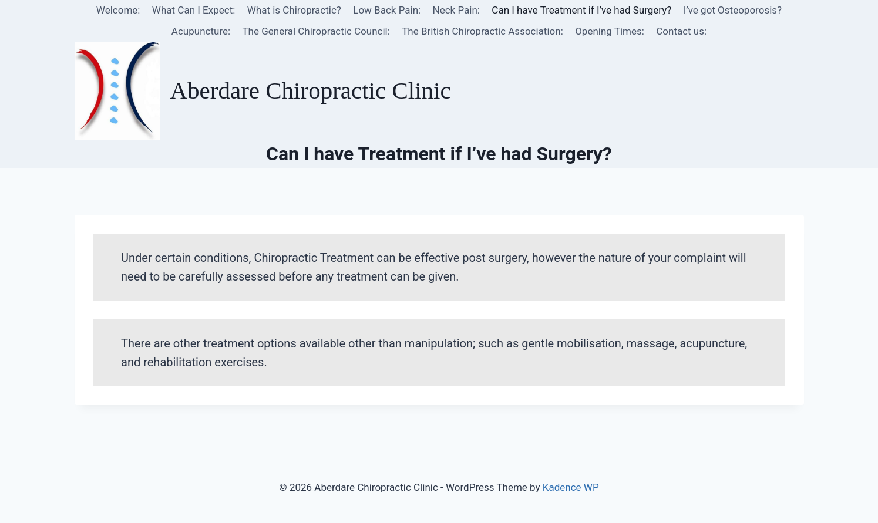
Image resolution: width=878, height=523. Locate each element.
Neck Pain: (456, 10)
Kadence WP (571, 487)
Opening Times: (609, 31)
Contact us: (681, 31)
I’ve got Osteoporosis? (733, 10)
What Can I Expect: (193, 10)
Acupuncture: (200, 31)
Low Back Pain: (387, 10)
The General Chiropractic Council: (315, 31)
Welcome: (118, 10)
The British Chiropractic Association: (482, 31)
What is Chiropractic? (294, 10)
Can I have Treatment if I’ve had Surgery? (581, 10)
